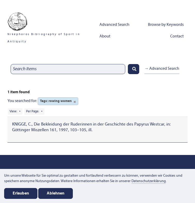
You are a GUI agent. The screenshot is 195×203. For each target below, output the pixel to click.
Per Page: (32, 111)
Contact (177, 36)
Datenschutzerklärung (148, 181)
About (104, 36)
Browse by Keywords (166, 25)
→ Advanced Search (161, 69)
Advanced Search (114, 25)
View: (13, 111)
